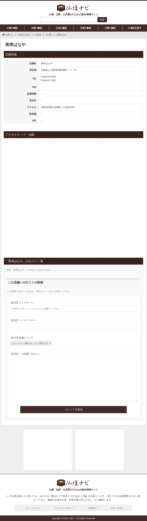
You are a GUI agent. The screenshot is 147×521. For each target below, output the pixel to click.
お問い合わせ (117, 508)
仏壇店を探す (134, 28)
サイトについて (33, 508)
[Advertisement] (48, 230)
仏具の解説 (61, 28)
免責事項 (92, 508)
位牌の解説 (36, 28)
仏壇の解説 (12, 28)
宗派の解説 (85, 28)
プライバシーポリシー (64, 508)
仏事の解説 (110, 28)
